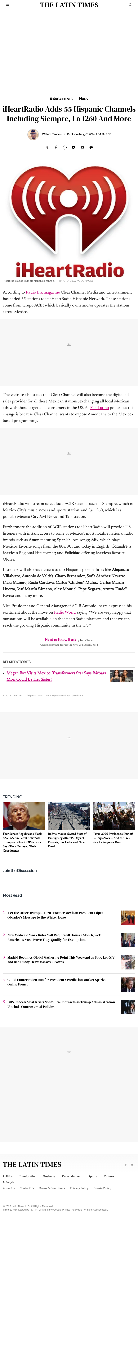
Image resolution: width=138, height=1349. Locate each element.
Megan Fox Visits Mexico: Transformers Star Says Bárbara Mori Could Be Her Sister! (56, 676)
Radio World (65, 613)
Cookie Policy (102, 1188)
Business (49, 1176)
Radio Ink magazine (43, 292)
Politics (8, 1176)
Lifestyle (8, 1182)
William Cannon (51, 134)
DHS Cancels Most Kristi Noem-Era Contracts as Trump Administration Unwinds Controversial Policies (61, 1004)
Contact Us (27, 1188)
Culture (109, 1176)
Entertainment (72, 1176)
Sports (92, 1176)
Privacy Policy (79, 1188)
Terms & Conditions (52, 1188)
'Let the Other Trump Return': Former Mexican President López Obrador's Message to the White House (55, 915)
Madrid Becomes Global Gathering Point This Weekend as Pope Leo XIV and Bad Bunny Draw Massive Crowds (60, 959)
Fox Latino (99, 408)
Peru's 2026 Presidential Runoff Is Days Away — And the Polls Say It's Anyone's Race (113, 838)
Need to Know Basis (60, 640)
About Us (9, 1188)
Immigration (28, 1176)
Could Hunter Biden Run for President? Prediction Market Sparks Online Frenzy (56, 982)
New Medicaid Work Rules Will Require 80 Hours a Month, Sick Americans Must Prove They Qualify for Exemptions (54, 937)
